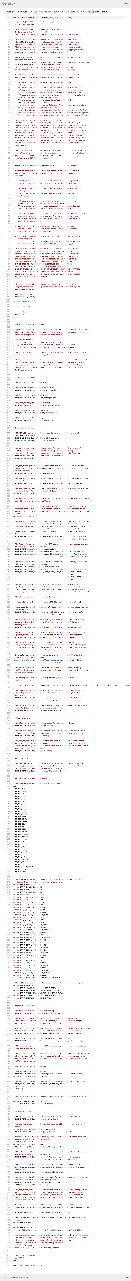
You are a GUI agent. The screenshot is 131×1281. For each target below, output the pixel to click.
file (56, 18)
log (62, 18)
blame (68, 18)
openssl (96, 11)
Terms (27, 1277)
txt (120, 1277)
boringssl (11, 11)
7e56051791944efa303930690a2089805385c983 (54, 11)
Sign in (126, 4)
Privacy (21, 1277)
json (127, 1277)
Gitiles (14, 1277)
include (86, 11)
